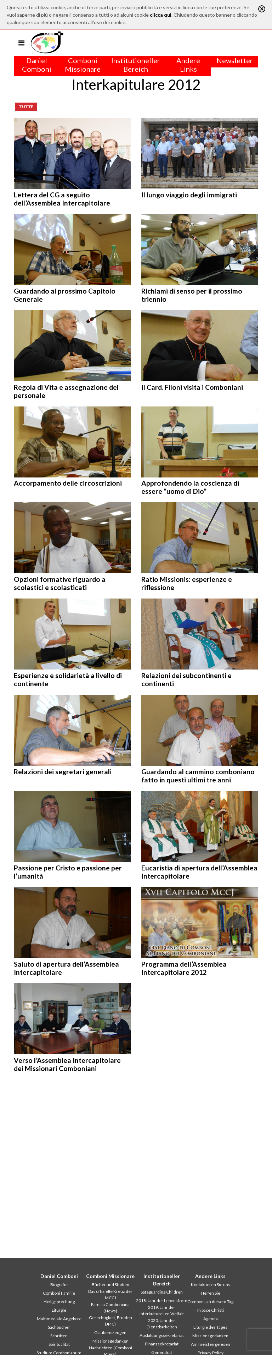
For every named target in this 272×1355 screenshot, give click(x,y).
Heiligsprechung (59, 1301)
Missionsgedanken (110, 1341)
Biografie (59, 1284)
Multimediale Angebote (59, 1318)
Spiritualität (59, 1344)
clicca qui (160, 15)
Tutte (26, 106)
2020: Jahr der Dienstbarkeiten (162, 1323)
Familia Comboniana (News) (110, 1307)
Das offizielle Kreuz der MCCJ (110, 1294)
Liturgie (59, 1310)
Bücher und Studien (110, 1284)
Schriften (59, 1335)
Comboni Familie (59, 1293)
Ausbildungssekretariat (162, 1335)
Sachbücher (59, 1327)
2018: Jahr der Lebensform (161, 1300)
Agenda (210, 1318)
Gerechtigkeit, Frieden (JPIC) (110, 1321)
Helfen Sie (210, 1293)
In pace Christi (210, 1310)
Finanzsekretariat (161, 1343)
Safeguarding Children (162, 1292)
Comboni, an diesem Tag (210, 1301)
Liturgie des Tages (210, 1327)
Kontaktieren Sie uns (210, 1284)
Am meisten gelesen (210, 1344)
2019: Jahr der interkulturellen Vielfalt (162, 1310)
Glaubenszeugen (110, 1332)
